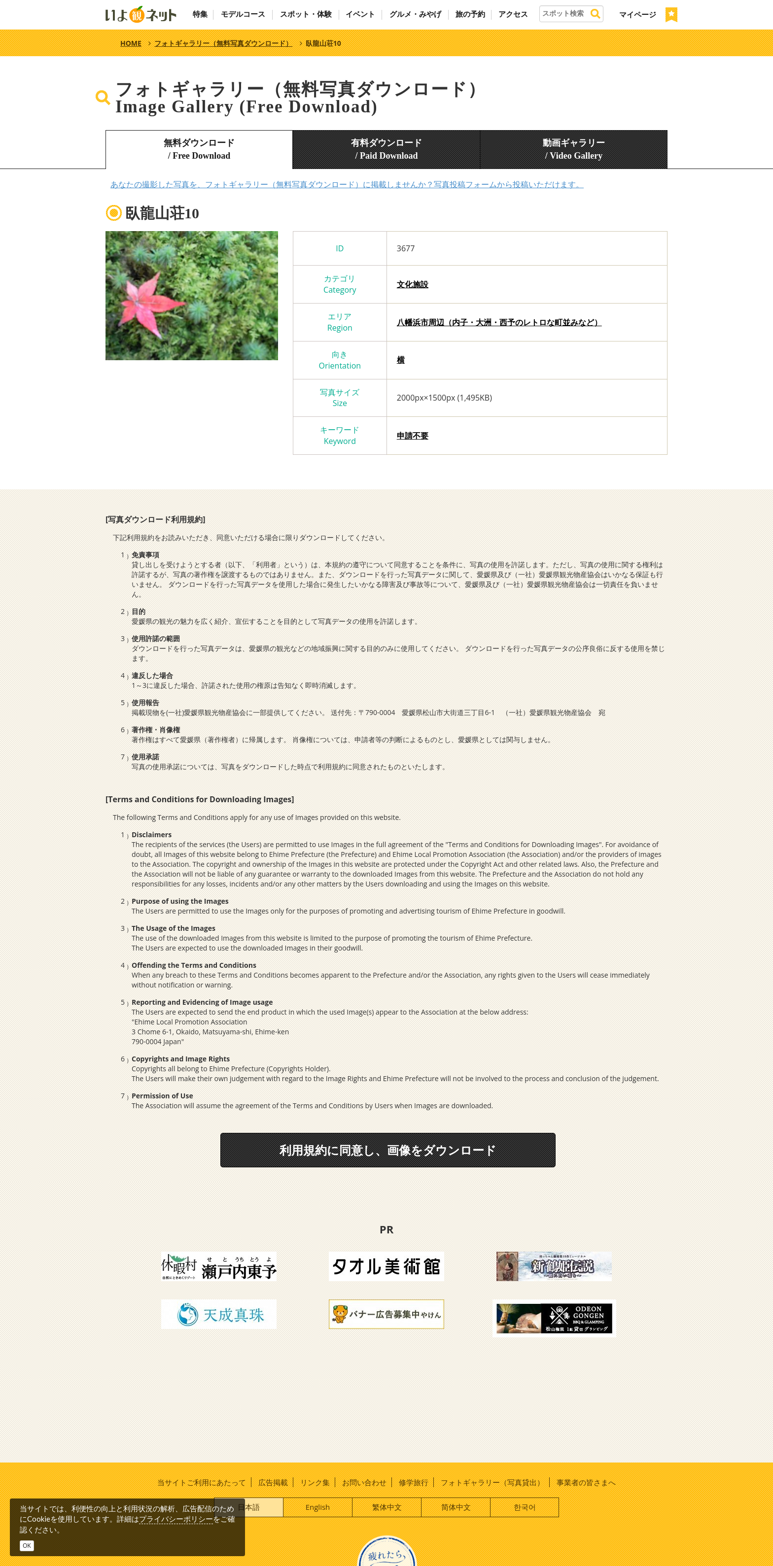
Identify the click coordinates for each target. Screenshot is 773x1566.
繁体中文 (387, 1507)
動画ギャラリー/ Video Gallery (574, 149)
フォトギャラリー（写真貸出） (492, 1482)
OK (27, 1545)
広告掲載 (273, 1482)
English (318, 1507)
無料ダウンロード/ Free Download (199, 149)
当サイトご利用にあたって (201, 1482)
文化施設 (412, 284)
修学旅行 (413, 1482)
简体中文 (456, 1507)
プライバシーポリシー (176, 1519)
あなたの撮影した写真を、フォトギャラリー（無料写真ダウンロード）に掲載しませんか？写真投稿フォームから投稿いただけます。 (347, 184)
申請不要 (412, 435)
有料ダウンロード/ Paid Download (386, 149)
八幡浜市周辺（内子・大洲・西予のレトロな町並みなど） (499, 322)
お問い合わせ (364, 1482)
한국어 (525, 1507)
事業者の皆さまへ (586, 1482)
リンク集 (315, 1482)
